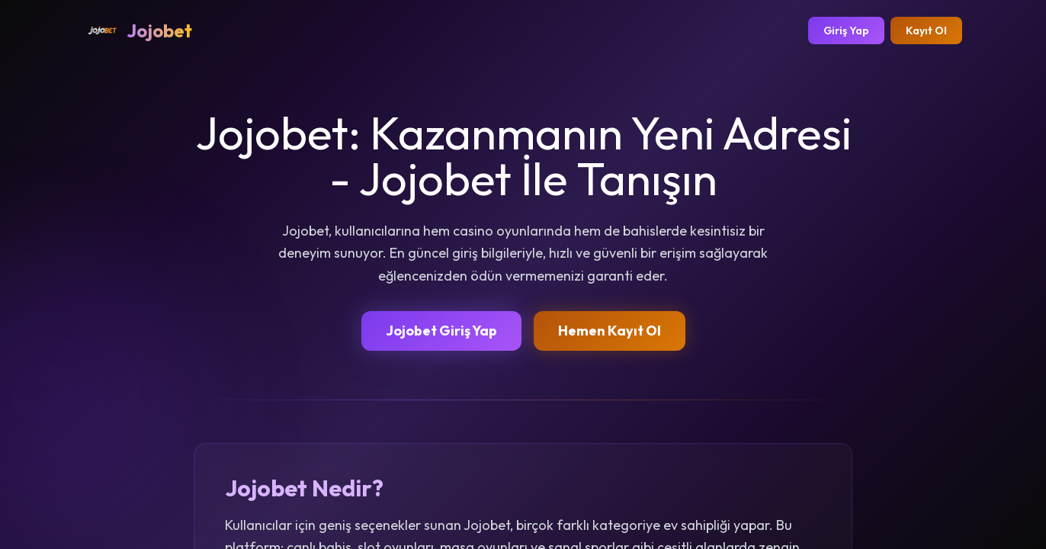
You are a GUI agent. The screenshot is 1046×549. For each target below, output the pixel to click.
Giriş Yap (846, 30)
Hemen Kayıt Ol (609, 330)
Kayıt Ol (926, 30)
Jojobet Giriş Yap (441, 330)
